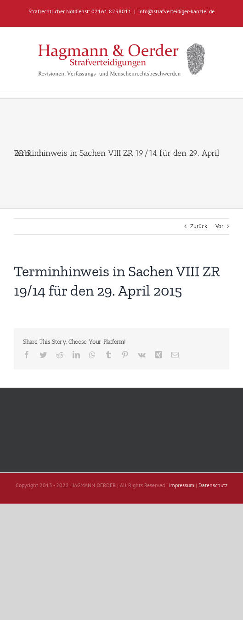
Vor (219, 226)
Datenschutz (212, 485)
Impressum (181, 485)
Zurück (198, 226)
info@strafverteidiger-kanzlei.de (176, 11)
